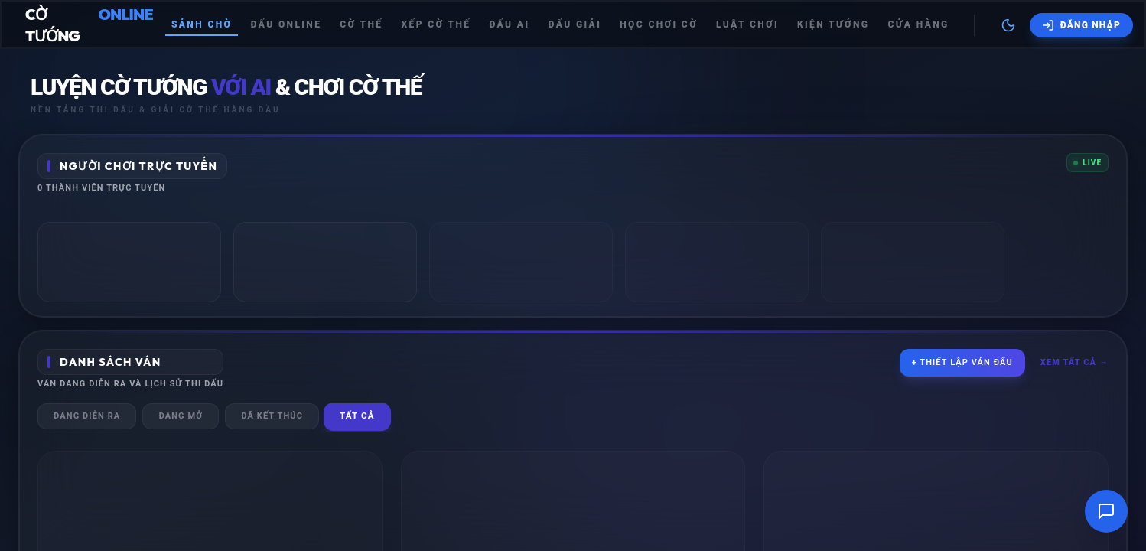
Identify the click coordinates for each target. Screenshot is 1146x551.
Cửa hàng (918, 24)
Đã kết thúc (272, 416)
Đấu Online (285, 24)
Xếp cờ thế (435, 24)
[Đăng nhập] (1081, 25)
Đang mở (180, 416)
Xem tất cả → (1074, 362)
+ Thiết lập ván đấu (962, 362)
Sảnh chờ (202, 24)
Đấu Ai (509, 24)
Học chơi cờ (659, 24)
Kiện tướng (833, 24)
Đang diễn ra (87, 416)
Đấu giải (574, 24)
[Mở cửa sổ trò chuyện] (1106, 511)
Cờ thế (361, 24)
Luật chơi (747, 24)
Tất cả (357, 415)
